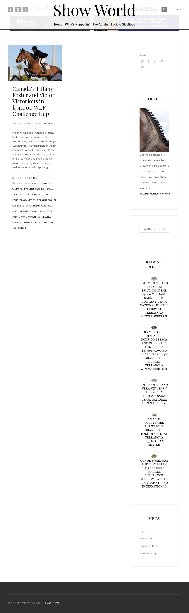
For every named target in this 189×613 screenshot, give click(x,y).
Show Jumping (33, 217)
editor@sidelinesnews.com (155, 193)
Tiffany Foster (30, 222)
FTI (44, 194)
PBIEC (15, 217)
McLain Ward (39, 205)
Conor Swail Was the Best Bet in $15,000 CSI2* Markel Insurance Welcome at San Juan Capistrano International (154, 474)
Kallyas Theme (51, 602)
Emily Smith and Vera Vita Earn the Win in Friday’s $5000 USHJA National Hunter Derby (154, 394)
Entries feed (146, 538)
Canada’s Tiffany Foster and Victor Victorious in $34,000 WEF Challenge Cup (33, 101)
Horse (20, 205)
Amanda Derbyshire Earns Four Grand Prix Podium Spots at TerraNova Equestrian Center (154, 432)
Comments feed (148, 546)
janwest (48, 123)
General (33, 178)
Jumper (28, 205)
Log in (143, 531)
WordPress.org (148, 553)
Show (22, 217)
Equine (38, 194)
